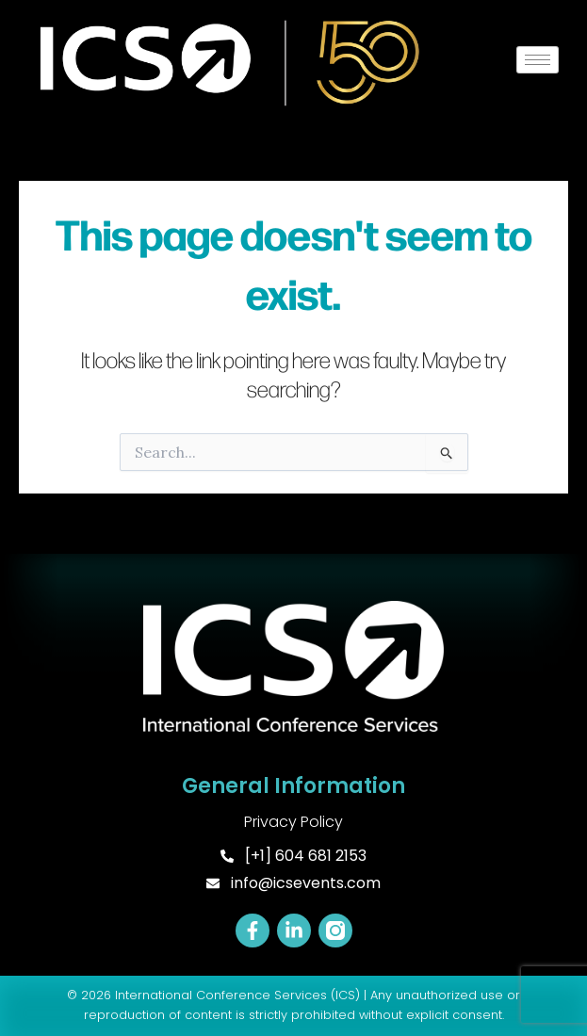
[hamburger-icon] (537, 59)
